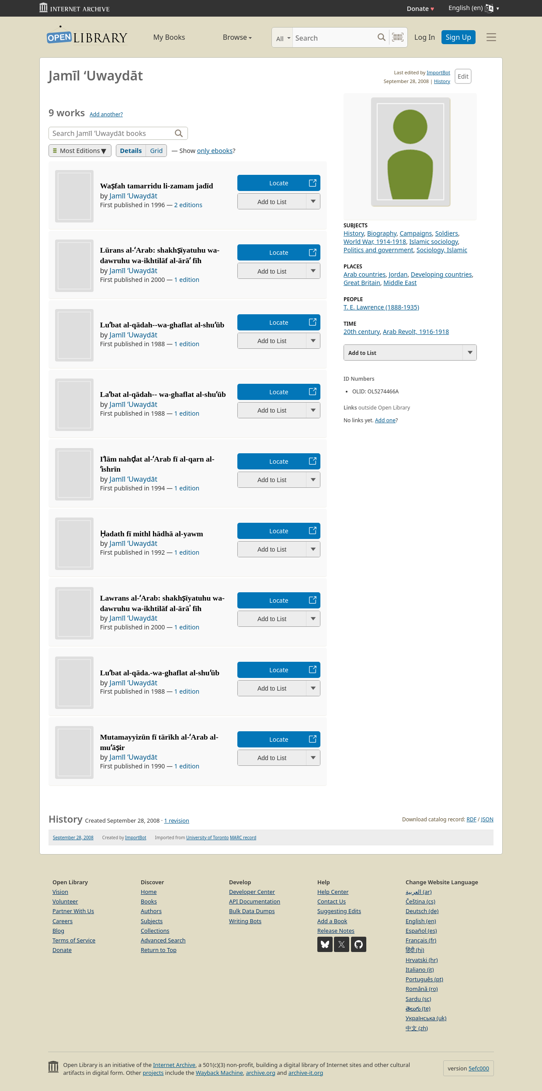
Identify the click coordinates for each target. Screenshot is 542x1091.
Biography (381, 233)
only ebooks (215, 150)
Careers (62, 921)
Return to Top (159, 950)
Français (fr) (421, 940)
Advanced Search (163, 940)
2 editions (188, 205)
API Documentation (254, 901)
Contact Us (331, 901)
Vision (60, 892)
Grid (156, 150)
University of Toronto (207, 837)
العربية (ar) (418, 892)
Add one (385, 420)
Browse (227, 37)
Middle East (400, 282)
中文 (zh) (417, 1028)
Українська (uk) (426, 1018)
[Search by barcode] (398, 37)
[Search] (333, 37)
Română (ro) (422, 989)
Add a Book (332, 921)
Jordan (398, 274)
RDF (471, 819)
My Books (169, 37)
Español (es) (421, 931)
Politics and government (378, 250)
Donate (420, 8)
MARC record (243, 837)
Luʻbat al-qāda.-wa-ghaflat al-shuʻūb (159, 672)
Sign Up (458, 37)
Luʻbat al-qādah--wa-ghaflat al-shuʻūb (162, 324)
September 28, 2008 (73, 837)
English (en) (421, 921)
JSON (487, 819)
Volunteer (65, 901)
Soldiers (446, 233)
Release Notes (335, 931)
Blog (58, 931)
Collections (155, 931)
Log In (424, 37)
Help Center (333, 892)
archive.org (260, 1073)
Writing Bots (245, 921)
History (442, 81)
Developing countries (441, 274)
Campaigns (416, 233)
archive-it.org (305, 1073)
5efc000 (479, 1068)
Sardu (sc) (418, 999)
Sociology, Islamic (442, 250)
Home (148, 892)
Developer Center (252, 892)
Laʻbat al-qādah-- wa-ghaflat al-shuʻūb (163, 394)
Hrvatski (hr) (422, 960)
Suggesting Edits (339, 911)
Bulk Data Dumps (252, 911)
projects (152, 1073)
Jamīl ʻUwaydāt (134, 196)
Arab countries (365, 274)
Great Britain (362, 282)
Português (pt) (424, 979)
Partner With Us (73, 911)
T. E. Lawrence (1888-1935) (381, 307)
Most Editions (76, 150)
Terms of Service (73, 940)
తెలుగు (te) (418, 1008)
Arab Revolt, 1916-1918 (416, 331)
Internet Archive (174, 1065)
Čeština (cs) (420, 901)
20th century (362, 331)
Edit (463, 76)
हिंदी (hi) (415, 950)
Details (131, 150)
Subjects (152, 921)
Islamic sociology (433, 241)
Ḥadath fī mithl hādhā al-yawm (151, 533)
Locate (278, 183)
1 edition (187, 279)
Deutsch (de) (422, 911)
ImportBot (438, 72)
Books (149, 901)
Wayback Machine (219, 1073)
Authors (151, 911)
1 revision (176, 820)
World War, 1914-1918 (375, 241)
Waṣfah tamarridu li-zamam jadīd (156, 185)
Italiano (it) (420, 969)
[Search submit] (381, 37)
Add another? (106, 114)
